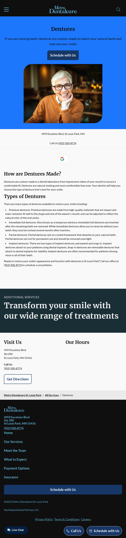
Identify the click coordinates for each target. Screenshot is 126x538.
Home (8, 433)
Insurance (11, 477)
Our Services (13, 442)
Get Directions (18, 379)
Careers (86, 519)
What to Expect (15, 459)
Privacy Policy (44, 519)
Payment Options (17, 468)
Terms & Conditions (67, 519)
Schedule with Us (63, 55)
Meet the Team (15, 450)
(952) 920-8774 (67, 143)
